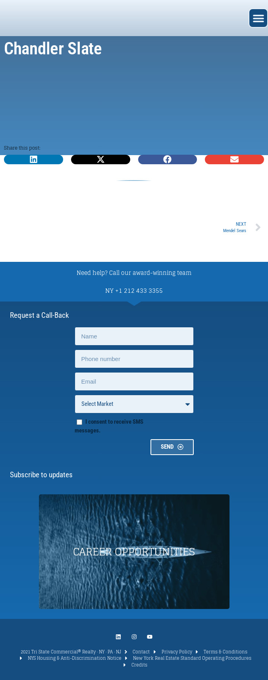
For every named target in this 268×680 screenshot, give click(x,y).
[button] (258, 18)
